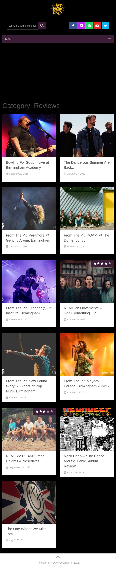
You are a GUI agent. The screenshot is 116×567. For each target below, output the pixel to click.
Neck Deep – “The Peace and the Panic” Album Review (84, 461)
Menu (8, 39)
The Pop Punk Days (47, 562)
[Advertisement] (58, 73)
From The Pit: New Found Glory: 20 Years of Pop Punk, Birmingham (26, 386)
